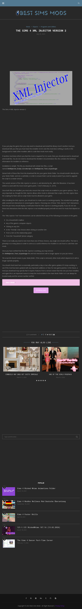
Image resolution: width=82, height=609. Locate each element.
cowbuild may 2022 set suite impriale (21, 374)
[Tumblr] (45, 598)
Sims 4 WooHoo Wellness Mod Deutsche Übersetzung (41, 501)
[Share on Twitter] (47, 335)
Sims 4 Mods (10, 282)
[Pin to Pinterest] (50, 335)
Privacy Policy (59, 606)
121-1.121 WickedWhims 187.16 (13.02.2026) (38, 527)
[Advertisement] (41, 53)
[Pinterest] (30, 598)
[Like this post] (43, 335)
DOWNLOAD (41, 290)
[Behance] (41, 598)
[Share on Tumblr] (51, 335)
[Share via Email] (54, 335)
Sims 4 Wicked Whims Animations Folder (36, 488)
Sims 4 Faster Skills (27, 514)
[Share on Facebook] (45, 335)
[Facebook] (26, 598)
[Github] (50, 598)
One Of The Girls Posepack (60, 374)
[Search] (79, 3)
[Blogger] (55, 598)
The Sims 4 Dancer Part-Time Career (35, 540)
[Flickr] (35, 598)
